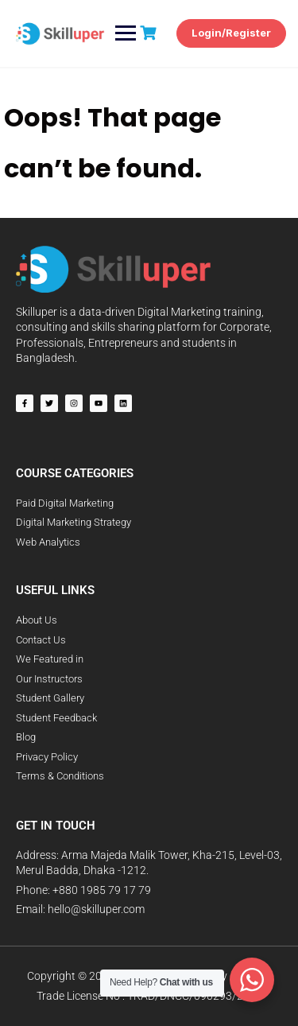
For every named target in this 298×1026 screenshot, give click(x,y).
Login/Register (231, 32)
